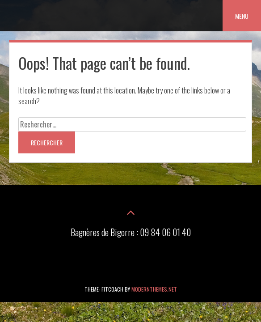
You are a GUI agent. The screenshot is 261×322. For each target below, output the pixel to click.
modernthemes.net (154, 289)
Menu (241, 16)
